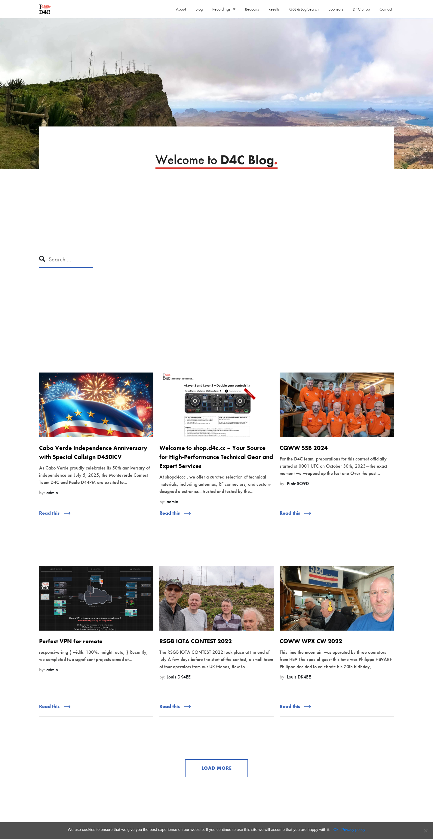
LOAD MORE (216, 768)
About (181, 9)
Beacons (252, 9)
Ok (336, 829)
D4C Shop (361, 9)
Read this (54, 513)
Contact (385, 9)
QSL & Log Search (304, 9)
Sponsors (335, 9)
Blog (199, 9)
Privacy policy (353, 829)
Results (274, 9)
